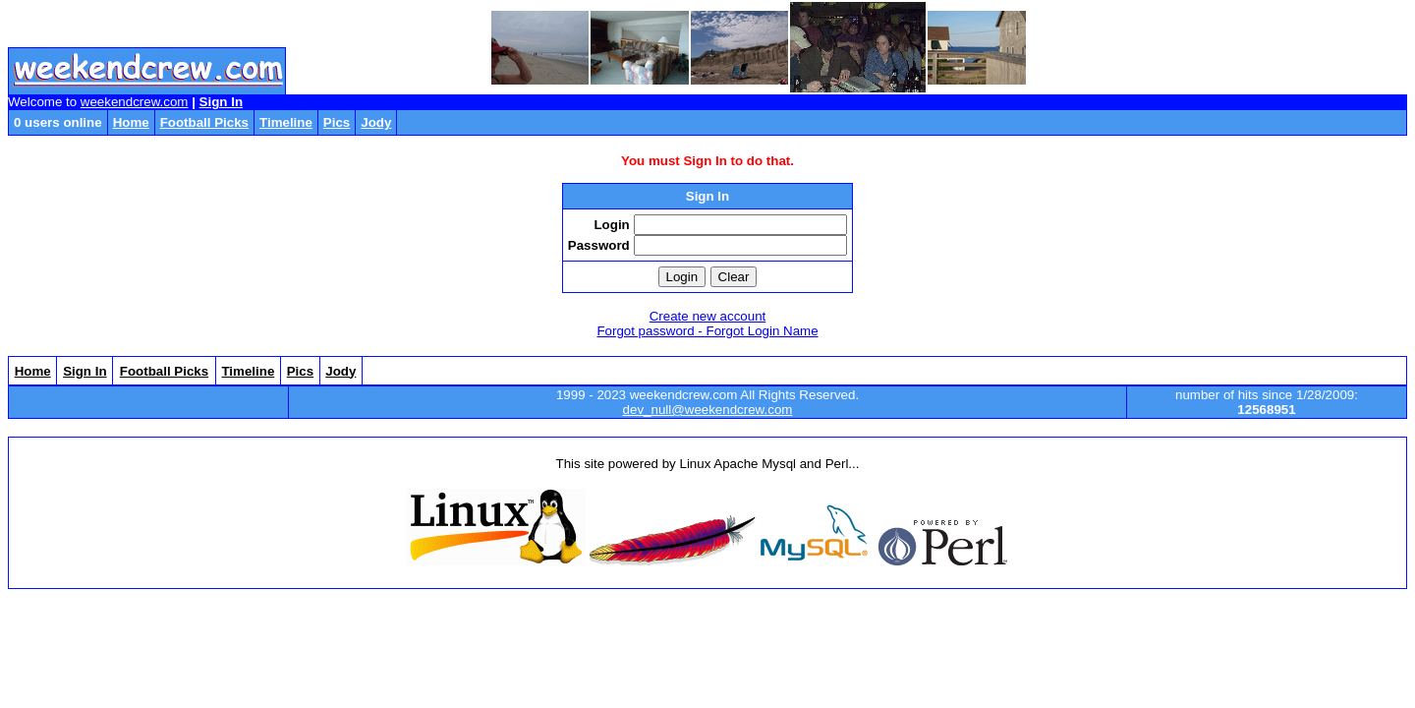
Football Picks (204, 122)
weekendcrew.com (135, 101)
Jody (376, 122)
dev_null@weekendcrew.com (708, 409)
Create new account (708, 316)
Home (131, 122)
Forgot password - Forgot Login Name (707, 331)
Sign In (221, 101)
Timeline (285, 122)
